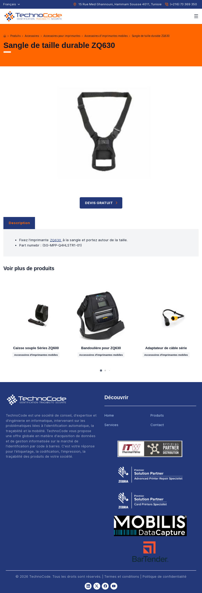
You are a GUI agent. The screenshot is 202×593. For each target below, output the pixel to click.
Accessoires (32, 35)
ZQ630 (56, 240)
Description (19, 223)
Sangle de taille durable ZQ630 (150, 35)
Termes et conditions (121, 576)
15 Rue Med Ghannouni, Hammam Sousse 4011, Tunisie (119, 4)
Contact (157, 425)
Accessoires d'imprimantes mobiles (106, 35)
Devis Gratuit (102, 203)
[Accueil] (4, 36)
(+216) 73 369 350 (183, 4)
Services (111, 425)
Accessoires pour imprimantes (61, 35)
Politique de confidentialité (164, 576)
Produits (15, 35)
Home (109, 415)
